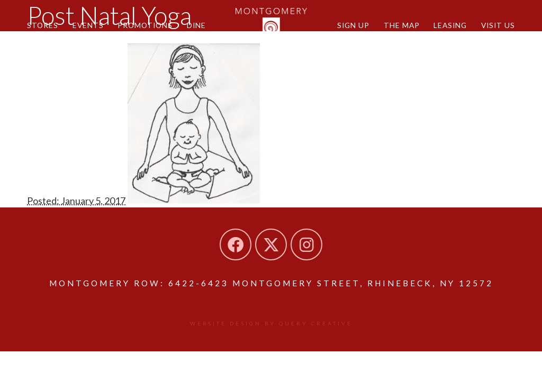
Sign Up (353, 25)
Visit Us (498, 25)
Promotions (145, 25)
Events (88, 25)
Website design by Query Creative (271, 323)
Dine (196, 25)
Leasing (450, 25)
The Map (402, 25)
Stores (42, 25)
